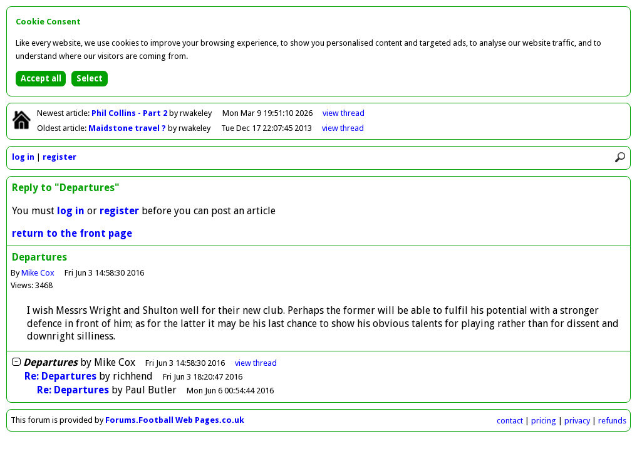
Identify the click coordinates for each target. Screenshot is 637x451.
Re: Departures (60, 376)
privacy (577, 420)
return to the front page (72, 233)
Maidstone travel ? (128, 128)
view (344, 113)
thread (256, 363)
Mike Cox (37, 272)
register (59, 157)
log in (23, 157)
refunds (612, 420)
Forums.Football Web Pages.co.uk (174, 420)
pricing (543, 420)
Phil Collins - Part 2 (130, 113)
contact (510, 420)
